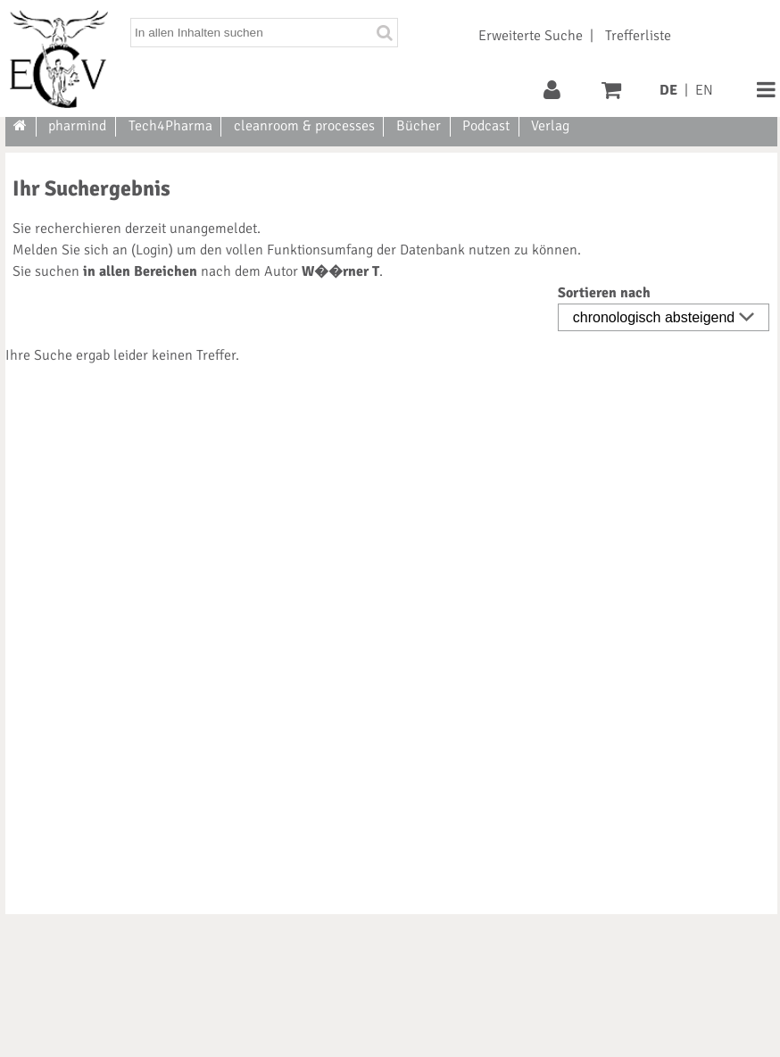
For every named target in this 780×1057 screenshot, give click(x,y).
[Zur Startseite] (21, 126)
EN (704, 90)
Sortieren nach (604, 293)
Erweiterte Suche (530, 36)
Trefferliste (638, 36)
